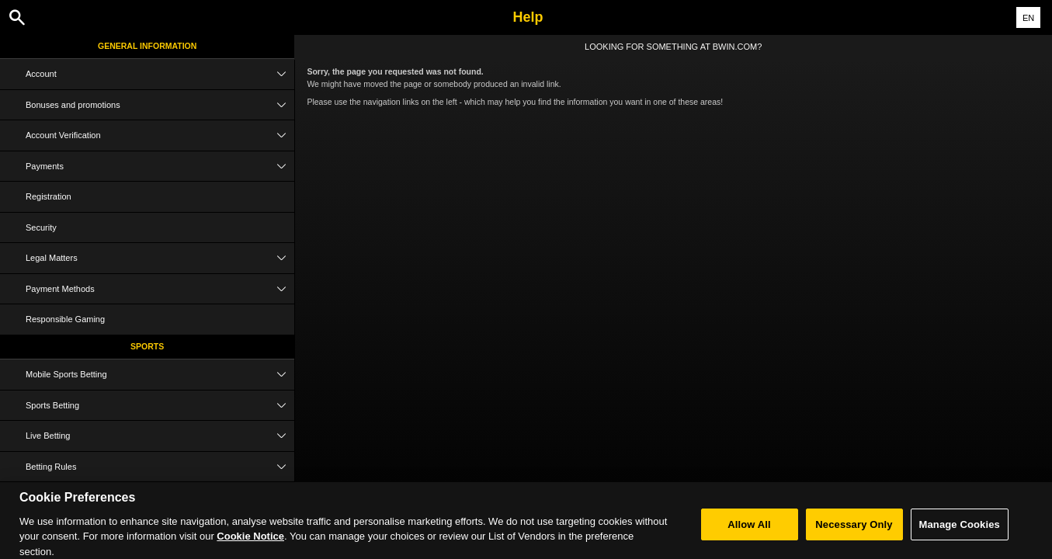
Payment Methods (160, 289)
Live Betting (160, 436)
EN (1028, 18)
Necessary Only (853, 530)
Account (160, 74)
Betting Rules (160, 467)
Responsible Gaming (65, 319)
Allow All (749, 530)
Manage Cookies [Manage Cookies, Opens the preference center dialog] (959, 530)
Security (41, 227)
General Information (147, 45)
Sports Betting (160, 406)
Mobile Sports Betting (160, 374)
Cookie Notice (250, 543)
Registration (48, 196)
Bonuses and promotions (160, 105)
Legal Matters (160, 258)
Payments (160, 166)
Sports (147, 346)
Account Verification (160, 135)
